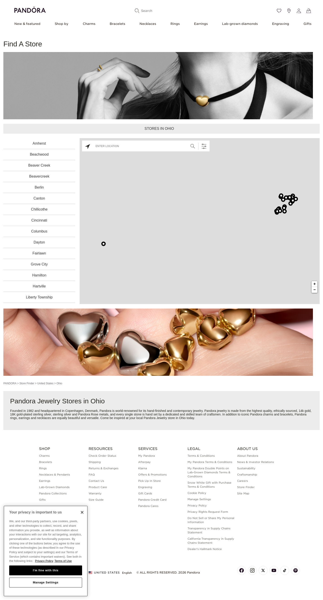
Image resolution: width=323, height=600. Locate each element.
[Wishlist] (279, 11)
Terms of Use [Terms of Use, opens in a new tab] (63, 561)
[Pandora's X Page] (263, 570)
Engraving (280, 24)
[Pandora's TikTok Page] (284, 570)
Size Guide (96, 499)
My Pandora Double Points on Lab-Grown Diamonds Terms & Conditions (209, 472)
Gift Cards (145, 493)
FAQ (92, 474)
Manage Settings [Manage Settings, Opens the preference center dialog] (45, 582)
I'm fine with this (46, 570)
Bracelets (117, 24)
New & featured (27, 24)
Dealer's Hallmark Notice (205, 549)
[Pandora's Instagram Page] (252, 570)
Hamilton (39, 275)
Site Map (243, 493)
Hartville (39, 286)
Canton (39, 198)
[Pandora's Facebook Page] (241, 570)
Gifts (307, 24)
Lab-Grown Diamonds (54, 487)
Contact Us (96, 481)
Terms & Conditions (201, 455)
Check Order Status (102, 455)
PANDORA (9, 383)
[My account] (299, 11)
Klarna (142, 468)
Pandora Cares (148, 506)
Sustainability (246, 468)
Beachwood (39, 154)
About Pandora (247, 455)
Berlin (39, 187)
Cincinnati (39, 220)
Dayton (39, 242)
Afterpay (144, 462)
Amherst (39, 143)
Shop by (61, 24)
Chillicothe (39, 209)
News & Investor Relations (255, 462)
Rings (175, 24)
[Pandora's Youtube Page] (273, 570)
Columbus (39, 231)
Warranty (95, 493)
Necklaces (148, 24)
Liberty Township (39, 297)
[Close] (82, 512)
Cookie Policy (197, 493)
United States (45, 383)
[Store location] (289, 11)
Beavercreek (39, 176)
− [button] (314, 290)
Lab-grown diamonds (240, 24)
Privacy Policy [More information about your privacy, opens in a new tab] (44, 561)
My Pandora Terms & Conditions (210, 462)
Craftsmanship (247, 474)
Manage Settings (199, 499)
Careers (242, 481)
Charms (89, 24)
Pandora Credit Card (152, 499)
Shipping (95, 462)
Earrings (201, 24)
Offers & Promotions (152, 474)
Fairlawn (39, 253)
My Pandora (146, 455)
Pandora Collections (53, 493)
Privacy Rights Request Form (208, 511)
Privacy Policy (197, 505)
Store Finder (26, 383)
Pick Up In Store (149, 481)
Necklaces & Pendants (54, 474)
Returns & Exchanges (103, 468)
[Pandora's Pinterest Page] (295, 570)
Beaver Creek (39, 165)
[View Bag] (309, 11)
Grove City (39, 264)
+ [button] (314, 284)
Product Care (98, 487)
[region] (46, 551)
